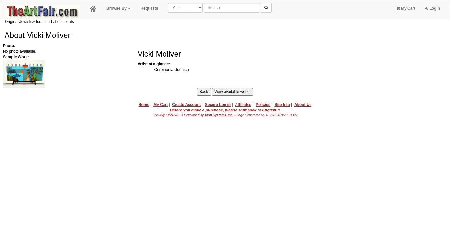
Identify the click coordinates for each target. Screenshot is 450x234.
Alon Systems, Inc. (219, 115)
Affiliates (243, 104)
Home (144, 104)
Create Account (186, 104)
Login (432, 8)
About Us (302, 104)
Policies (263, 104)
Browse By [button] (118, 8)
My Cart (405, 8)
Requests (149, 8)
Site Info (282, 104)
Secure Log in (218, 104)
